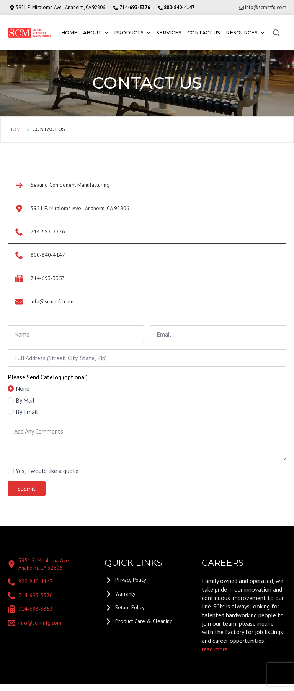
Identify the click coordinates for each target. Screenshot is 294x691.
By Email (27, 412)
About (92, 33)
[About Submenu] (105, 33)
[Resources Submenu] (262, 33)
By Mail (25, 400)
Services (168, 33)
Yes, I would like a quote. (48, 470)
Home (69, 33)
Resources (242, 33)
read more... (217, 649)
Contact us (203, 33)
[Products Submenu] (148, 33)
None (22, 388)
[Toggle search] (276, 33)
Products (129, 33)
